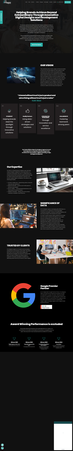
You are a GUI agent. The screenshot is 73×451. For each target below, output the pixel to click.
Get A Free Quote (67, 2)
